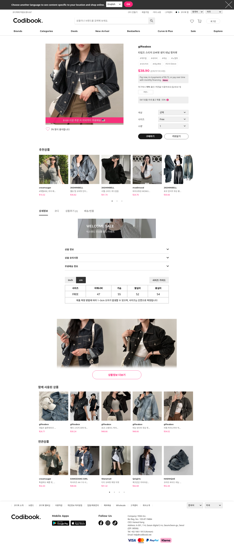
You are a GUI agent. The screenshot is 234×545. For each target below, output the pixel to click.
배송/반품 (89, 211)
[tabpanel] (54, 176)
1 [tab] (112, 201)
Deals (74, 31)
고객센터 (134, 505)
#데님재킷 (157, 64)
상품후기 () (71, 211)
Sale (193, 31)
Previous (36, 176)
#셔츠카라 (144, 64)
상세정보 (43, 211)
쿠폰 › (145, 92)
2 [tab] (117, 201)
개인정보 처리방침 (74, 505)
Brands (18, 31)
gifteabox (144, 46)
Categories (46, 31)
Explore (218, 31)
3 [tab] (122, 201)
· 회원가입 (145, 12)
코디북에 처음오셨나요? (22, 12)
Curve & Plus (165, 31)
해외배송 (107, 505)
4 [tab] (124, 492)
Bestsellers (133, 31)
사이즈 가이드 (159, 280)
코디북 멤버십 (44, 505)
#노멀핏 (174, 58)
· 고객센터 (168, 12)
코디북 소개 (18, 505)
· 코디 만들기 (132, 12)
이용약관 (58, 505)
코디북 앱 (184, 12)
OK (128, 4)
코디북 (28, 20)
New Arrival (102, 31)
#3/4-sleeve (171, 63)
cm (81, 280)
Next (197, 176)
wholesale (120, 505)
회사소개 (146, 505)
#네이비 (154, 58)
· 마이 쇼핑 (156, 12)
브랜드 (31, 505)
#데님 (164, 58)
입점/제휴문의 (93, 505)
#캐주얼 (143, 58)
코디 (56, 211)
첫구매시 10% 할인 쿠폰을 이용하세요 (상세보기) (159, 87)
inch (70, 280)
